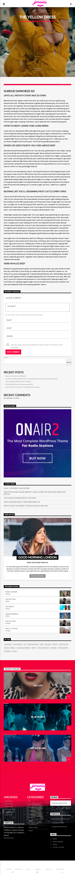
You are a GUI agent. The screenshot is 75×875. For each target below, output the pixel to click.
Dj (25, 644)
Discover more (9, 838)
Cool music (18, 644)
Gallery (48, 644)
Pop (6, 674)
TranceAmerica (11, 614)
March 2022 (9, 804)
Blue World (38, 717)
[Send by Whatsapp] (54, 84)
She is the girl (38, 748)
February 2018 (10, 809)
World (31, 831)
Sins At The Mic (11, 628)
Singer (53, 648)
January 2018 (9, 812)
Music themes (10, 648)
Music (31, 817)
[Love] (65, 84)
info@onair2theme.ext (59, 827)
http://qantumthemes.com (61, 819)
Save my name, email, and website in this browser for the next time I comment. (37, 345)
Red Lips (38, 685)
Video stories (33, 827)
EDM (41, 644)
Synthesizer (63, 648)
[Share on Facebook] (9, 84)
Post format (33, 824)
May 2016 (8, 815)
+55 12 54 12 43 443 (58, 823)
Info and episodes (37, 576)
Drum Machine (33, 644)
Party (34, 648)
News (30, 821)
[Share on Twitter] (20, 84)
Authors (8, 644)
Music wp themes (23, 648)
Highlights (32, 814)
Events (31, 808)
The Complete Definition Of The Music (18, 381)
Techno (7, 651)
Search (6, 357)
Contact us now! (58, 847)
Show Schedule (58, 842)
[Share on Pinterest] (32, 84)
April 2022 (8, 801)
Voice (15, 651)
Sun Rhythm (10, 599)
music (55, 644)
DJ (29, 801)
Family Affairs (11, 591)
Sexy (10, 674)
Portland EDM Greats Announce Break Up (19, 384)
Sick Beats (9, 606)
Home (55, 839)
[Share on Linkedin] (43, 84)
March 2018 (9, 806)
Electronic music (34, 804)
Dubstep (37, 70)
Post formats (43, 648)
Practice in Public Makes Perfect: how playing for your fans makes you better (31, 379)
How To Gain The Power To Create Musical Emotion (22, 387)
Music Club (64, 644)
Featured (32, 811)
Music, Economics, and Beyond (15, 376)
